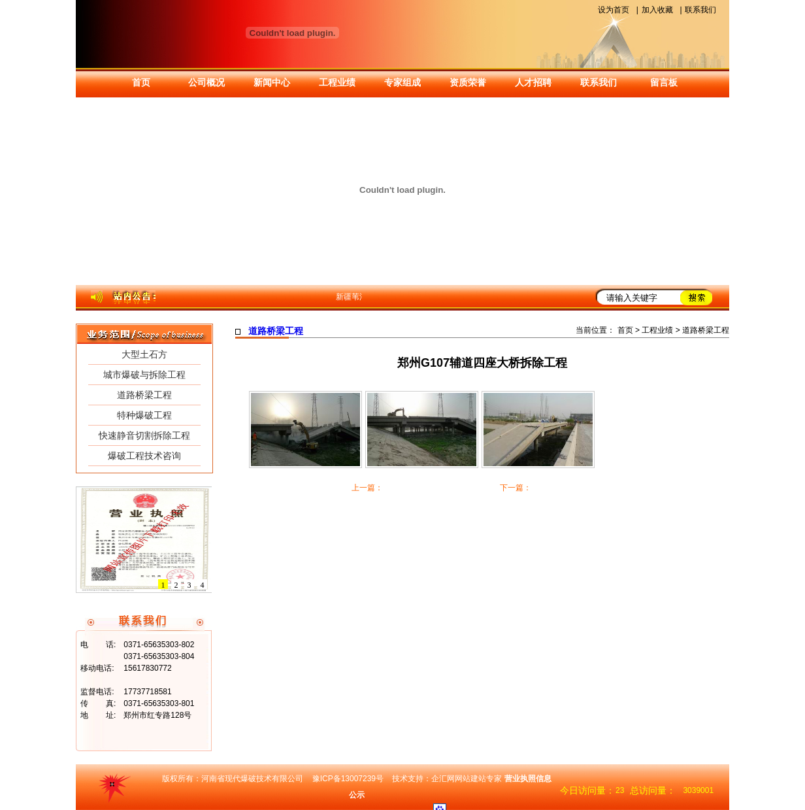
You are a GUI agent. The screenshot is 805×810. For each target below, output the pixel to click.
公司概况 (206, 82)
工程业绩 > (661, 330)
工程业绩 (337, 82)
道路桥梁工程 (144, 395)
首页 (141, 82)
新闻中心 (272, 82)
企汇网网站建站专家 (466, 778)
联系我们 (700, 9)
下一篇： (515, 487)
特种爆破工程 (144, 415)
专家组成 (402, 82)
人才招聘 (533, 82)
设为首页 (613, 9)
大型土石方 (144, 354)
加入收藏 (657, 9)
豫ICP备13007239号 (348, 778)
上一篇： (367, 487)
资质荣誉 (468, 82)
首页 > (629, 330)
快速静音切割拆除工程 (144, 435)
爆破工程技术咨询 (144, 455)
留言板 (664, 82)
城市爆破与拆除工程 (144, 374)
